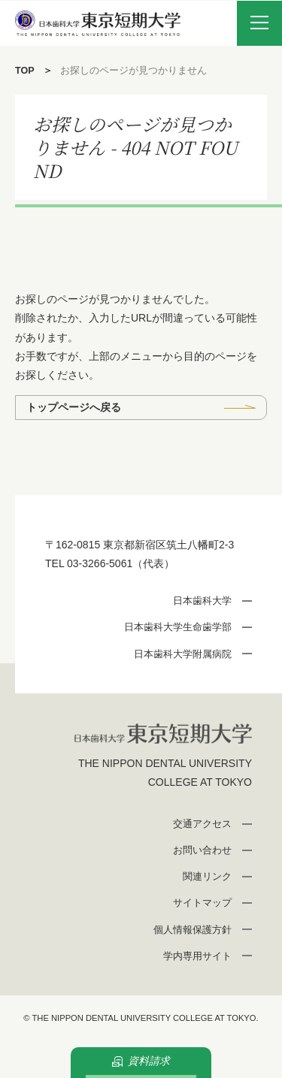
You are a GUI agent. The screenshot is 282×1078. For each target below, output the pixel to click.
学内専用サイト (197, 956)
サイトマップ (202, 902)
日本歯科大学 (202, 600)
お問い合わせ (202, 850)
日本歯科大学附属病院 (183, 654)
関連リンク (207, 876)
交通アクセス (202, 823)
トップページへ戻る (73, 407)
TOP (25, 70)
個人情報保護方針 (192, 929)
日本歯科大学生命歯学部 (178, 627)
